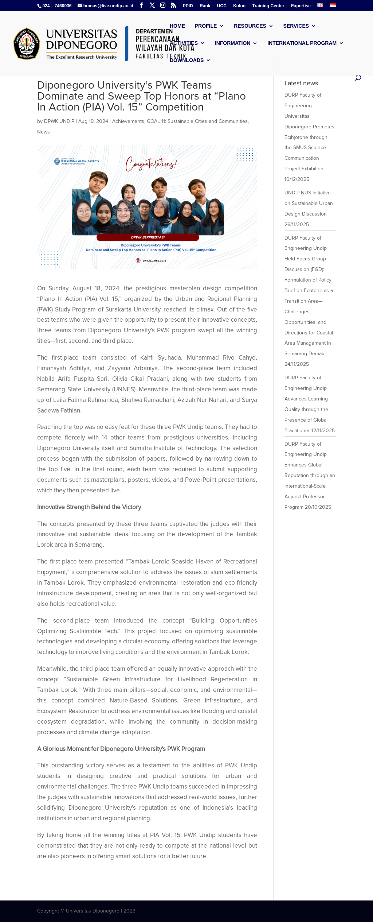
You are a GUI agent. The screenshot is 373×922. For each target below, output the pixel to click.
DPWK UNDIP (59, 121)
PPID (188, 6)
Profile (206, 26)
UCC (222, 6)
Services (296, 26)
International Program (302, 43)
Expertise (301, 6)
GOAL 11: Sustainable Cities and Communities (197, 121)
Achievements (128, 121)
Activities (184, 43)
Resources (250, 26)
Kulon (239, 6)
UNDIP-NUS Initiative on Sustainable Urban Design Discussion (308, 203)
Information (233, 43)
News (43, 132)
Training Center (268, 6)
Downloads (187, 60)
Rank (205, 6)
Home (177, 26)
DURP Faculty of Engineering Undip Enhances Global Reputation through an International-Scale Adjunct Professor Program (309, 475)
